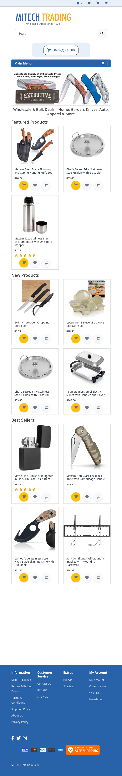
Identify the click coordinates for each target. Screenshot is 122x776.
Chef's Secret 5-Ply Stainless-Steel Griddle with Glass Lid (84, 170)
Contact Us (44, 683)
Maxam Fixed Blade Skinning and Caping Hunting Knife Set (33, 170)
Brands (67, 680)
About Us (17, 715)
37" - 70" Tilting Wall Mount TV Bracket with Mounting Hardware (85, 562)
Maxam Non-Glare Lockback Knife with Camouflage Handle (85, 477)
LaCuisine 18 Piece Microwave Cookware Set (85, 324)
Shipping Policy (21, 709)
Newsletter (96, 699)
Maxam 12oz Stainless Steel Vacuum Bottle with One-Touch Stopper (33, 242)
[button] (103, 63)
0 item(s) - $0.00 (61, 50)
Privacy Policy (19, 722)
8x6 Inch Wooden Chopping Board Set (31, 324)
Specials (68, 686)
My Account (96, 680)
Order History (98, 686)
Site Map (42, 696)
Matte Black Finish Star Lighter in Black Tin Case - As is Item (33, 477)
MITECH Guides (21, 680)
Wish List (94, 692)
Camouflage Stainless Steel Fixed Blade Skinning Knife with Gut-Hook (34, 562)
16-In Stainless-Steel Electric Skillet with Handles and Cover (85, 393)
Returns (42, 690)
